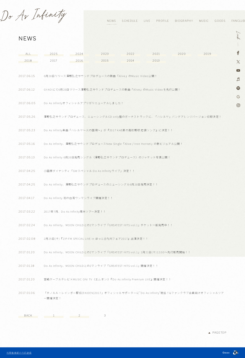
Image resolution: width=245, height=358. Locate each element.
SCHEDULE (130, 21)
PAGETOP (219, 332)
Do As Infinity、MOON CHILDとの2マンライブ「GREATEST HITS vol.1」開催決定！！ (101, 266)
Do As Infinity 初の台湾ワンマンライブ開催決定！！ (78, 198)
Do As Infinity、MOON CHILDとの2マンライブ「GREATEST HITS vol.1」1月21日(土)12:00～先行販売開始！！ (117, 252)
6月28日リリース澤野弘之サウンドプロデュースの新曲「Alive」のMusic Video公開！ (100, 76)
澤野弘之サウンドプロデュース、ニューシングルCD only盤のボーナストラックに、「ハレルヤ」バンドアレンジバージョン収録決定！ (133, 117)
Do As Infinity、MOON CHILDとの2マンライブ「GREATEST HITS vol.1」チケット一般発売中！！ (108, 225)
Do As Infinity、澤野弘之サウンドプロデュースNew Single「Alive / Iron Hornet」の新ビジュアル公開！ (113, 144)
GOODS (220, 21)
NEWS (111, 21)
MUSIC (204, 21)
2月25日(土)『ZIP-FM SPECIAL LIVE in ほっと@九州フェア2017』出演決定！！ (96, 239)
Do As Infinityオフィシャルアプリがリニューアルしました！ (84, 103)
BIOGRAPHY (184, 21)
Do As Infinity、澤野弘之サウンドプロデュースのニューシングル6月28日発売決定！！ (101, 184)
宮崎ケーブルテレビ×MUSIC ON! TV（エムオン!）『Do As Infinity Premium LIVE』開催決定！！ (107, 279)
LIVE (147, 21)
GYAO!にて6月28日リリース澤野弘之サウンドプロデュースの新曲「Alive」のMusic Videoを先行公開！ (112, 89)
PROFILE (162, 21)
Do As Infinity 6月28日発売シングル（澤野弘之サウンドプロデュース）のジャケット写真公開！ (107, 157)
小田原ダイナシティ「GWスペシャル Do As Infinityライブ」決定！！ (89, 171)
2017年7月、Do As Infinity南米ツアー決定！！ (75, 211)
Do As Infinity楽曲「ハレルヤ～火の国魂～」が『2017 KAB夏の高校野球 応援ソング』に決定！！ (108, 130)
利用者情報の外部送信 (19, 352)
